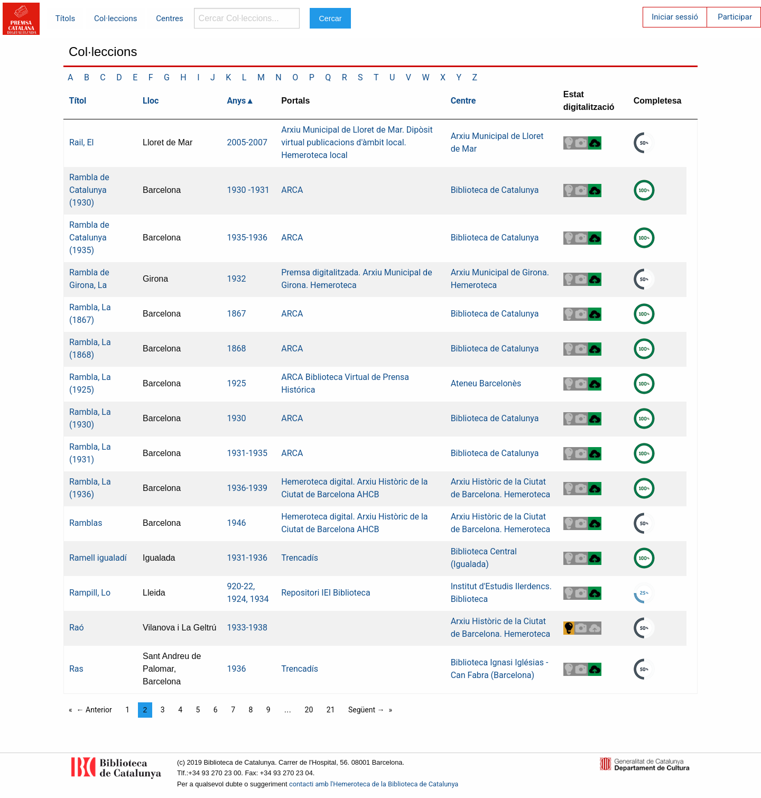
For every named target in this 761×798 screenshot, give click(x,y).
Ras (76, 669)
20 (309, 710)
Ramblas (85, 523)
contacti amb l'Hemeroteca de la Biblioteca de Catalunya (373, 784)
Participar (735, 17)
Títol (78, 101)
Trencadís (299, 558)
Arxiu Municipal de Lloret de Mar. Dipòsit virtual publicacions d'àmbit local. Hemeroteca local (357, 142)
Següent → (366, 710)
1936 (236, 669)
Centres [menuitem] (169, 18)
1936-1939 (247, 488)
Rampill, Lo (89, 593)
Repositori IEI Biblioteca (325, 593)
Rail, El (81, 142)
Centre (463, 101)
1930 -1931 (248, 190)
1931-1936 (247, 558)
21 (331, 710)
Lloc (151, 101)
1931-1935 (247, 453)
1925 (236, 383)
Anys (236, 101)
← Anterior (94, 710)
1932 (236, 279)
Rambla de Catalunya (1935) (89, 237)
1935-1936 (247, 238)
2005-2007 (247, 142)
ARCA (292, 190)
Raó (76, 628)
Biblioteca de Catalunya (495, 190)
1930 (236, 418)
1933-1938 (247, 628)
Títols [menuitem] (65, 18)
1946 (236, 523)
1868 (236, 349)
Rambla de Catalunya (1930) (89, 190)
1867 (236, 314)
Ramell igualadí (98, 558)
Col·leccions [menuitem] (115, 18)
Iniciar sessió (675, 17)
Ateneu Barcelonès (486, 383)
